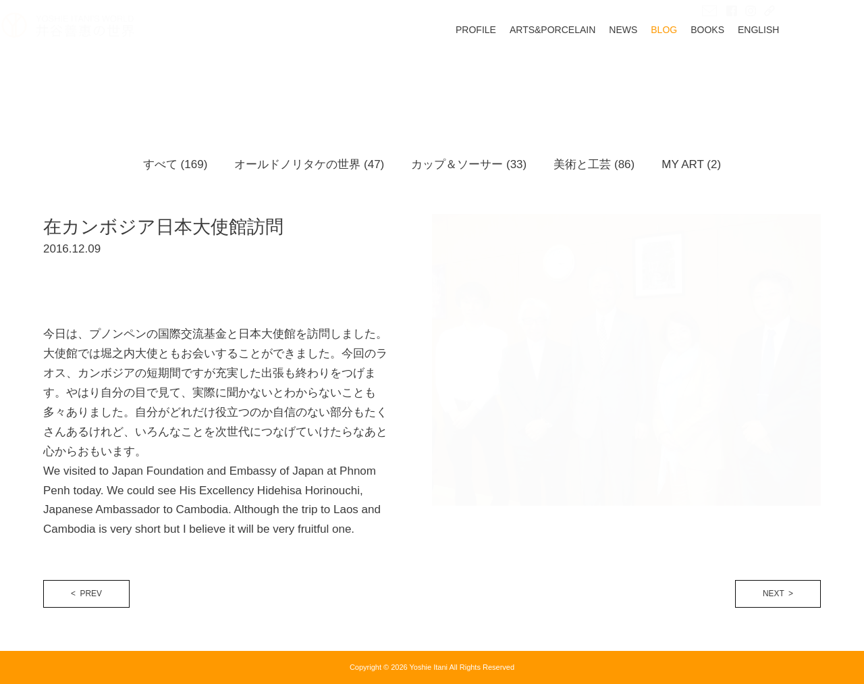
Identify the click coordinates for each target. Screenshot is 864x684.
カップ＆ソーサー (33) (468, 164)
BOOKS (749, 72)
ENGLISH (800, 72)
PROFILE (517, 72)
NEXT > (778, 593)
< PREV (86, 593)
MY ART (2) (691, 164)
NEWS (665, 72)
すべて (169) (175, 164)
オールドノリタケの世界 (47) (309, 164)
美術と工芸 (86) (594, 164)
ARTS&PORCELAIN (594, 72)
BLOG (706, 72)
